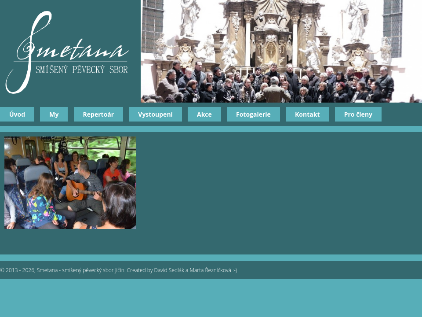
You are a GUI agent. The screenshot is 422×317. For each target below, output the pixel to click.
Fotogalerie (253, 114)
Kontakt (307, 114)
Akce (204, 114)
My (53, 114)
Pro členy (358, 114)
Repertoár (98, 114)
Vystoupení (155, 114)
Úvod (17, 114)
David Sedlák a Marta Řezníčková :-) (195, 270)
